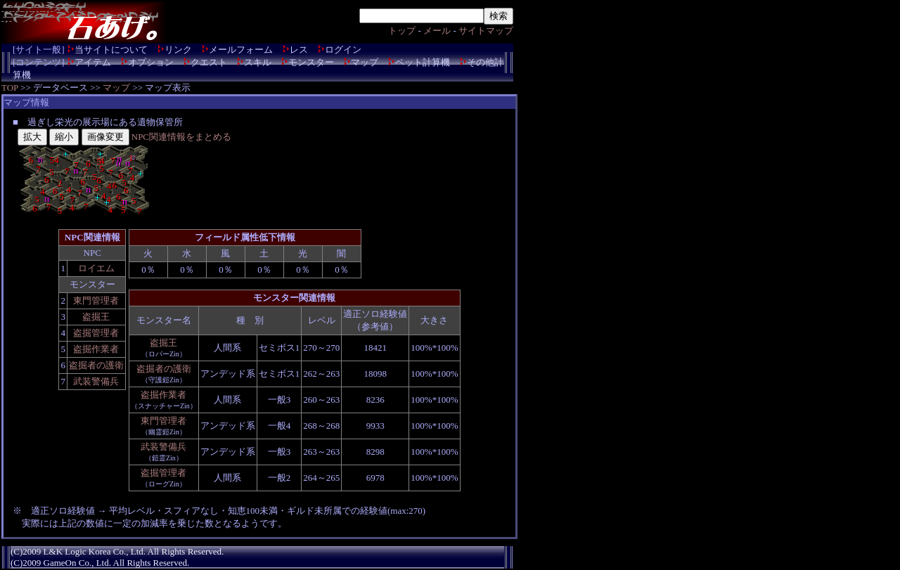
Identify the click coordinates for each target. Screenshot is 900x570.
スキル (257, 62)
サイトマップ (485, 30)
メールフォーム (241, 49)
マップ (364, 62)
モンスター (311, 62)
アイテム (93, 62)
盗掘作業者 (96, 349)
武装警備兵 (96, 381)
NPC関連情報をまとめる (181, 136)
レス (299, 49)
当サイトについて (111, 49)
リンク (178, 49)
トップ (402, 30)
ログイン (343, 49)
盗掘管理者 (96, 333)
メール (437, 30)
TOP (9, 87)
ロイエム (96, 268)
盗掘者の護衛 (96, 365)
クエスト (209, 62)
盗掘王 (96, 316)
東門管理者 (96, 300)
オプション (151, 62)
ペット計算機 (422, 62)
